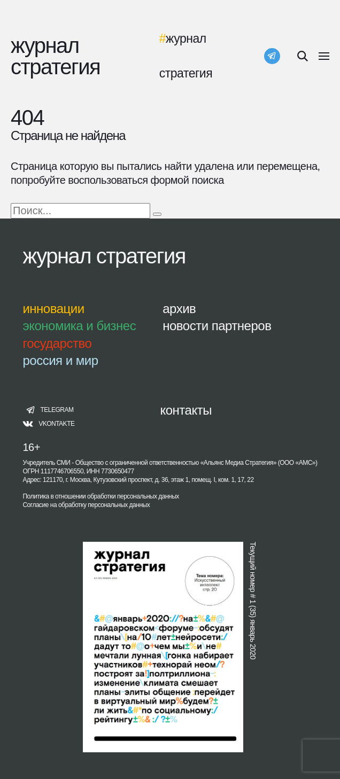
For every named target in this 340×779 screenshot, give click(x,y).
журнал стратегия (103, 256)
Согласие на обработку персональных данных (86, 505)
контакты (185, 410)
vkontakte (56, 423)
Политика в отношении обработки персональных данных (100, 496)
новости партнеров (217, 325)
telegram (56, 410)
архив (179, 308)
